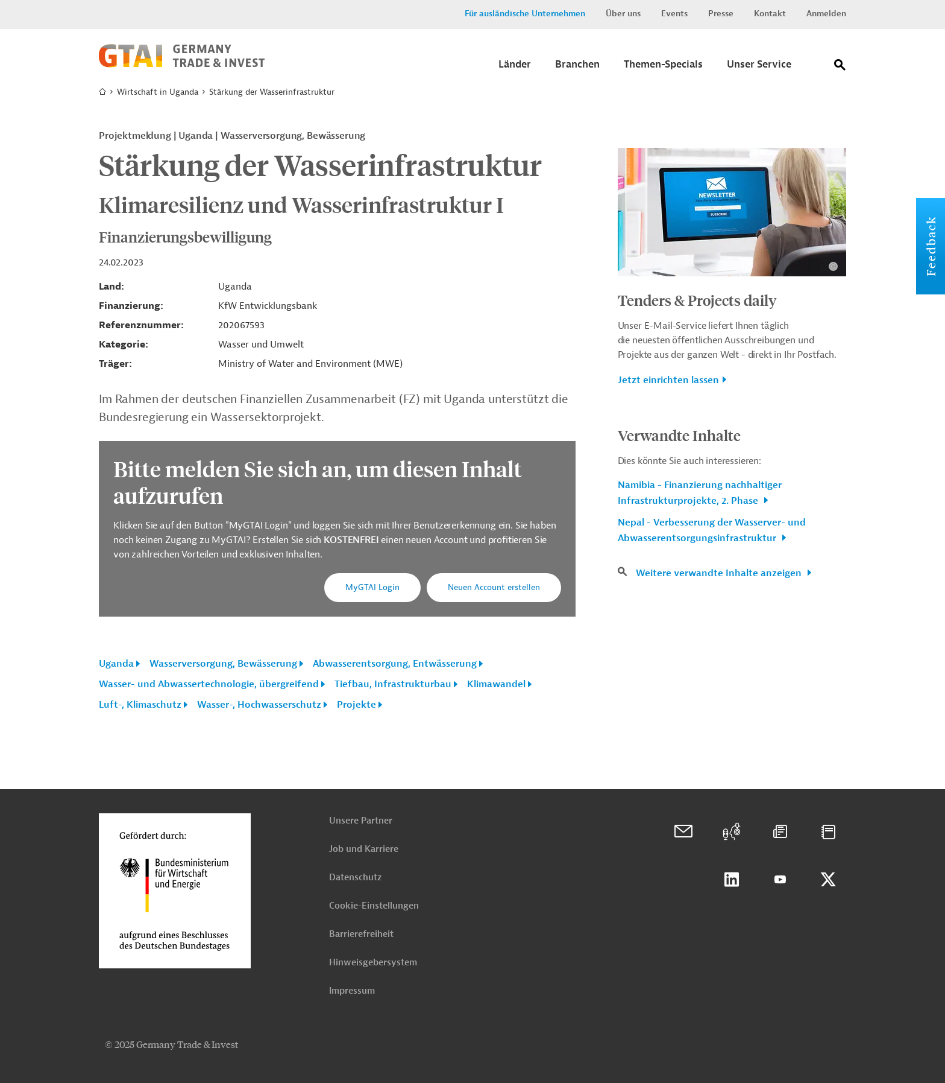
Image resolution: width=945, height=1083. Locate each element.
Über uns (623, 13)
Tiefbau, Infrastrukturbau (392, 684)
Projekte (356, 705)
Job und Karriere (363, 849)
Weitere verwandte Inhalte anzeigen (720, 573)
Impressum (352, 991)
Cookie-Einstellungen (374, 906)
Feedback (930, 246)
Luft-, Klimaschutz (140, 705)
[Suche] (840, 67)
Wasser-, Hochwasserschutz (259, 705)
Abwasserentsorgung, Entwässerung (395, 664)
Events (674, 13)
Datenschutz (355, 877)
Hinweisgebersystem (373, 962)
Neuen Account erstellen (494, 587)
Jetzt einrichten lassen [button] (668, 380)
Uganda (116, 664)
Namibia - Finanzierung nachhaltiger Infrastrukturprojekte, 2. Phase (700, 493)
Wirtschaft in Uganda (157, 92)
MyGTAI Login (372, 587)
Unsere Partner (360, 821)
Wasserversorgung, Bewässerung (223, 664)
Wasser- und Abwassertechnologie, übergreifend (209, 684)
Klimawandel (496, 684)
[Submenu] (514, 68)
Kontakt (770, 13)
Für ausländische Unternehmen (525, 13)
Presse (720, 13)
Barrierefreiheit (361, 934)
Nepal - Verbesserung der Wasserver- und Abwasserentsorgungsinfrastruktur (712, 530)
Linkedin (732, 880)
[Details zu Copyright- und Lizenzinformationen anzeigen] (833, 266)
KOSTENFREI (352, 540)
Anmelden (826, 13)
